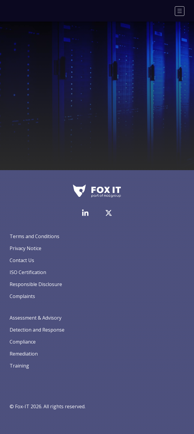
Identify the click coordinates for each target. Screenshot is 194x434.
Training (19, 365)
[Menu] (179, 11)
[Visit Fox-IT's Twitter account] (108, 213)
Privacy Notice (25, 248)
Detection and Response (37, 329)
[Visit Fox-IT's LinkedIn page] (85, 212)
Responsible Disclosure (36, 284)
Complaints (22, 296)
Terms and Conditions (34, 236)
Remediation (24, 353)
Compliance (23, 341)
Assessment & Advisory (35, 317)
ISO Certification (28, 272)
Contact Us (22, 260)
